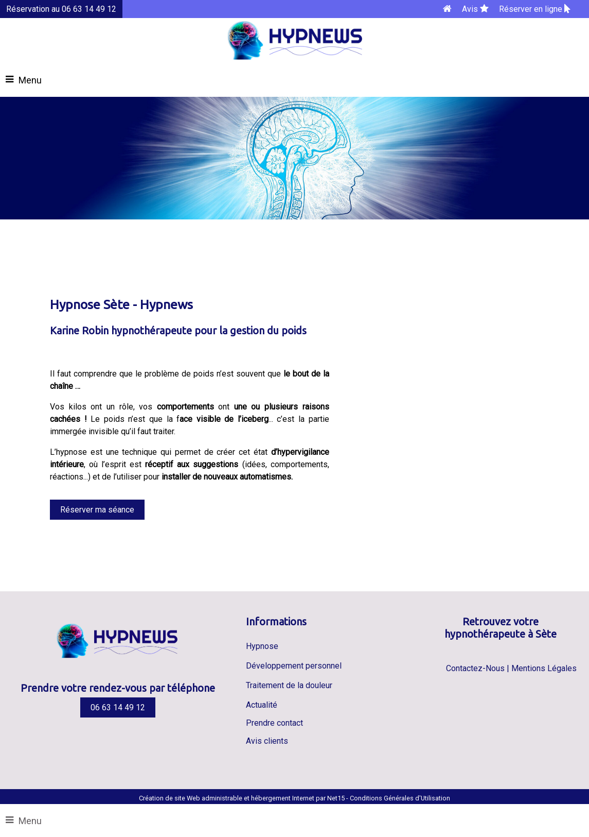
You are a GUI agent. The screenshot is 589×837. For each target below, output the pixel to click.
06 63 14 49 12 (118, 707)
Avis (475, 9)
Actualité (261, 705)
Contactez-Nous (475, 668)
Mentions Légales (544, 668)
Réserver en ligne (535, 9)
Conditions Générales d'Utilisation (400, 798)
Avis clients (267, 741)
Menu (30, 820)
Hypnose (262, 646)
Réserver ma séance (97, 510)
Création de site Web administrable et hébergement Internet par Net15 (242, 798)
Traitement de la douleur (289, 685)
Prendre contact (274, 723)
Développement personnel (294, 666)
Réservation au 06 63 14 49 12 (61, 9)
